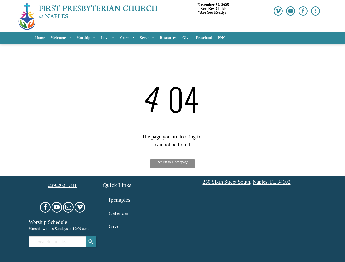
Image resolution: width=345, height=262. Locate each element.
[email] (68, 208)
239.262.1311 (62, 185)
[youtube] (290, 11)
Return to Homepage (172, 162)
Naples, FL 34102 (271, 182)
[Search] (91, 241)
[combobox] (57, 241)
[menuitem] (40, 38)
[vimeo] (278, 11)
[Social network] (315, 11)
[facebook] (303, 11)
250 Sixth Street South (226, 182)
